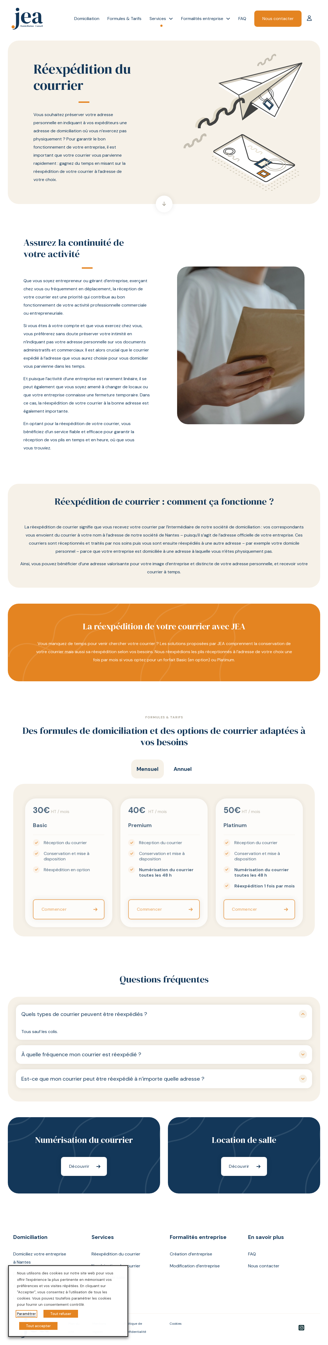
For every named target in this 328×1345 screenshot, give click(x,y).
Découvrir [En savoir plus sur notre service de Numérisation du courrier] (79, 1166)
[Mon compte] (309, 19)
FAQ (242, 18)
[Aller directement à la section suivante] (164, 204)
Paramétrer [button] (26, 1313)
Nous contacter (278, 18)
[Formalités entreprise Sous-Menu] (228, 19)
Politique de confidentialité (135, 1327)
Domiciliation (86, 18)
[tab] (147, 768)
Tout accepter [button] (38, 1326)
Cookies (176, 1323)
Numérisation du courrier (116, 1266)
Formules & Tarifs (124, 18)
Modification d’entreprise (195, 1266)
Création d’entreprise (191, 1254)
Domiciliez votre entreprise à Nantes (39, 1258)
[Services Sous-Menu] (171, 19)
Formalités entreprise (202, 18)
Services (158, 18)
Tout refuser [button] (60, 1313)
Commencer (54, 915)
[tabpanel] (164, 860)
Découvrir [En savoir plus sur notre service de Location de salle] (239, 1166)
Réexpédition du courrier (116, 1254)
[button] (164, 1014)
